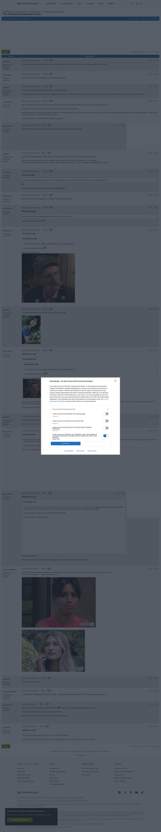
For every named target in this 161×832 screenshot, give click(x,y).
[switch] (106, 413)
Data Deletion (68, 451)
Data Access (80, 451)
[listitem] (80, 409)
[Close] (116, 381)
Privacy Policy (92, 451)
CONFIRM (66, 443)
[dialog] (80, 416)
